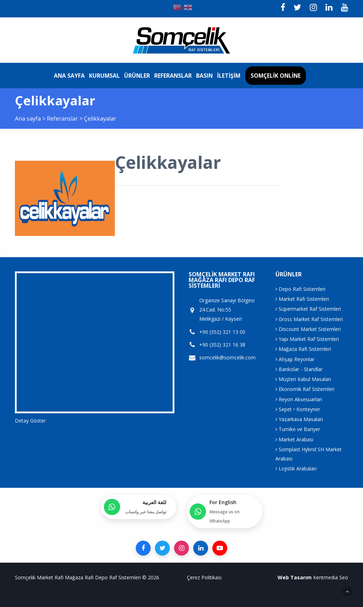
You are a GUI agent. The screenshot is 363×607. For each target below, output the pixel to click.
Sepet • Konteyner (297, 409)
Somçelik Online (276, 75)
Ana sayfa (69, 75)
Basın (204, 75)
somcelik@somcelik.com (227, 357)
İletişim (228, 75)
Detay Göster (30, 420)
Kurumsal (104, 75)
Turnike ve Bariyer (297, 429)
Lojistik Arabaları (296, 468)
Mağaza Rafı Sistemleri (303, 349)
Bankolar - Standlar (299, 369)
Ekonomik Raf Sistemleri (304, 389)
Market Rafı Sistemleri (302, 299)
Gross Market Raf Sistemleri (309, 319)
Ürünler (137, 75)
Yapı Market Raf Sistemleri (307, 339)
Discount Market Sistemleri (308, 329)
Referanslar (173, 75)
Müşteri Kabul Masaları (303, 379)
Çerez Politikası (204, 577)
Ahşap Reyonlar (294, 359)
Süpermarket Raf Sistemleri (308, 308)
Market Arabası (294, 439)
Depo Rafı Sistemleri (300, 289)
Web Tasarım (295, 577)
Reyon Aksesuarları (298, 399)
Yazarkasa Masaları (299, 419)
